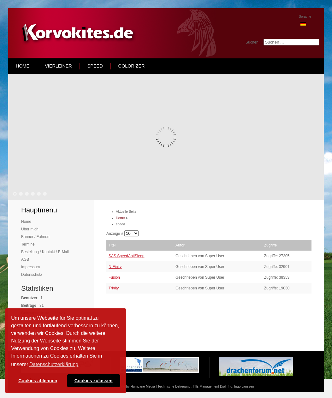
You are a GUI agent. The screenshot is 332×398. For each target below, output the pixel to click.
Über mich (30, 229)
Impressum (30, 267)
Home (26, 221)
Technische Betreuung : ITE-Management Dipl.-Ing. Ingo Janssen (205, 386)
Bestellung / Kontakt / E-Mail (45, 252)
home (22, 65)
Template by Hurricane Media (133, 386)
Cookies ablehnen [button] (37, 380)
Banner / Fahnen (35, 237)
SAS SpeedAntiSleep (126, 256)
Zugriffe (270, 245)
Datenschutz (31, 274)
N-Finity (115, 266)
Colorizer (131, 65)
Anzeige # (115, 233)
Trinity (114, 288)
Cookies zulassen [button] (93, 380)
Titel (112, 245)
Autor (180, 245)
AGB (25, 259)
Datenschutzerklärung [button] (54, 364)
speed (95, 65)
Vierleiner (58, 65)
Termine (28, 244)
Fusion (114, 277)
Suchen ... (254, 42)
